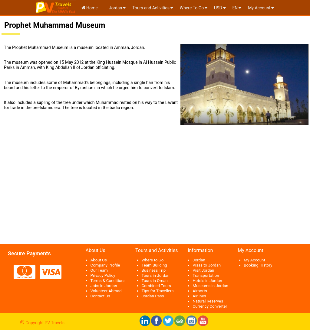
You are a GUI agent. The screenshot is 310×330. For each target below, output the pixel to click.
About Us (99, 260)
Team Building (154, 265)
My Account (259, 7)
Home (89, 7)
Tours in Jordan (155, 275)
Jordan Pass (152, 296)
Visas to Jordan (207, 265)
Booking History (258, 265)
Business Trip (153, 270)
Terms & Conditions (108, 280)
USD (218, 7)
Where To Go (192, 7)
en (235, 7)
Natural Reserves (208, 301)
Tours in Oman (154, 280)
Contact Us (100, 296)
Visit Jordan (203, 270)
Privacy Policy (103, 275)
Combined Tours (156, 285)
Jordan (115, 7)
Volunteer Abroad (106, 291)
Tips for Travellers (157, 291)
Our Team (99, 270)
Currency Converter (210, 306)
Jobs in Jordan (104, 285)
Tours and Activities (151, 7)
